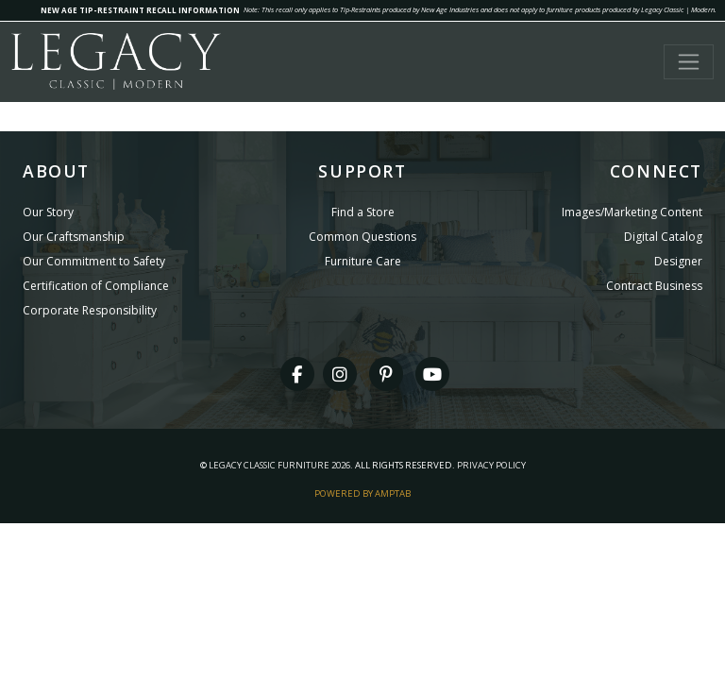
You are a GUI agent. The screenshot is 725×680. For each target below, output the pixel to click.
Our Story (48, 212)
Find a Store (363, 212)
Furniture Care (363, 261)
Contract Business (654, 286)
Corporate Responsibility (90, 310)
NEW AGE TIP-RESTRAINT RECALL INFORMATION (140, 10)
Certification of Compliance (96, 286)
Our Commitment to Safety (94, 261)
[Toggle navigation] (689, 61)
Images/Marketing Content (632, 212)
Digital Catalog (663, 237)
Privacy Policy (491, 465)
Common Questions (362, 237)
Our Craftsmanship (74, 237)
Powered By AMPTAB (362, 493)
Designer (678, 261)
